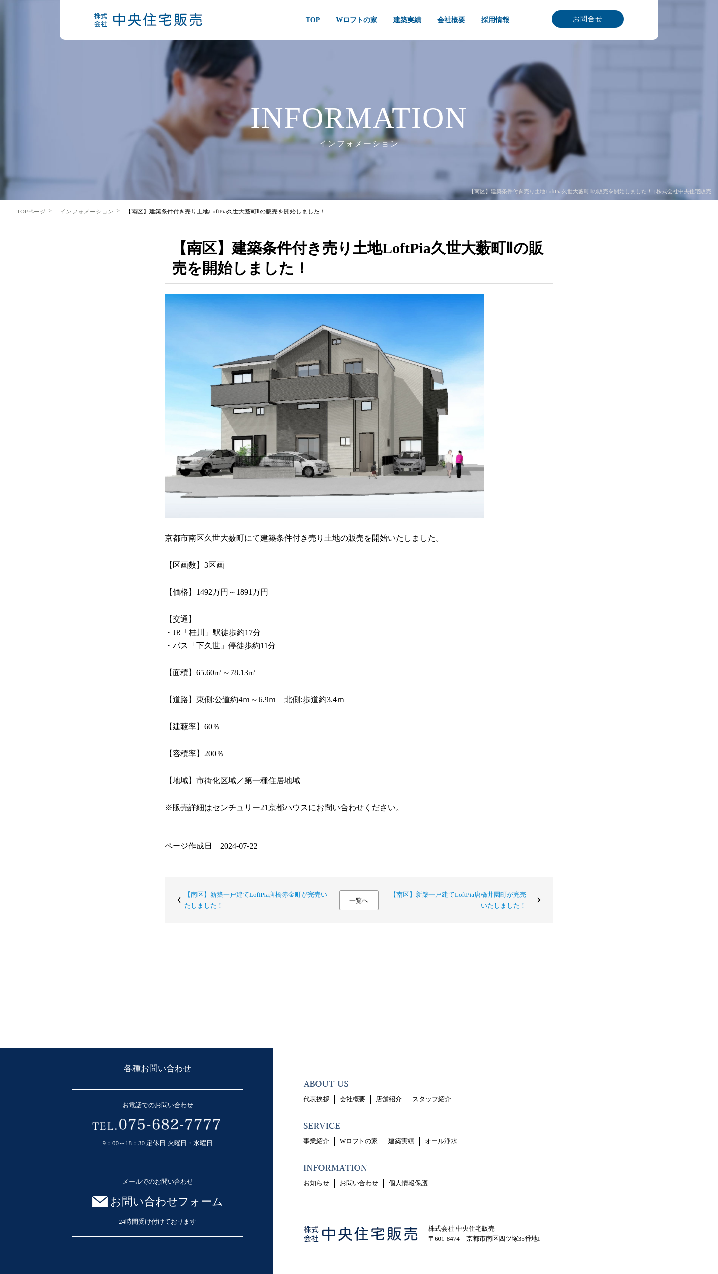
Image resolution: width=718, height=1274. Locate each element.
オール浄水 (441, 1141)
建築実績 (407, 20)
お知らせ (316, 1183)
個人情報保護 (408, 1183)
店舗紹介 (389, 1099)
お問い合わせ (359, 1183)
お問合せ (588, 19)
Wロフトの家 (356, 20)
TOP (313, 20)
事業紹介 (316, 1141)
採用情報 (495, 20)
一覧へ (358, 900)
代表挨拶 (316, 1099)
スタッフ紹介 (431, 1099)
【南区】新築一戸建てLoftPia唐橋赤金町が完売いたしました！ (255, 900)
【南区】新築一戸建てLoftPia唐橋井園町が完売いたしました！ (458, 900)
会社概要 (451, 20)
